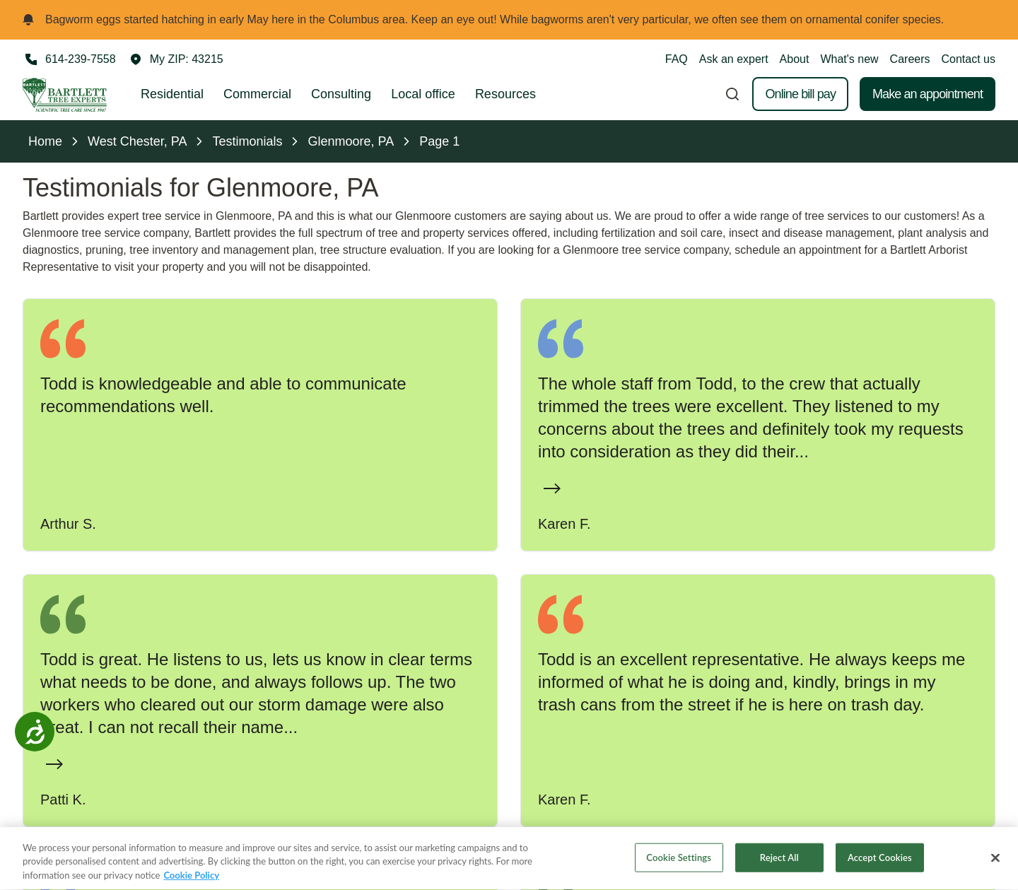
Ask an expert (733, 59)
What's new (849, 59)
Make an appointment (927, 94)
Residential (172, 94)
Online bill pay (800, 94)
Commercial (257, 94)
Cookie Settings (678, 863)
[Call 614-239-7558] (69, 59)
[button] (176, 59)
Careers (910, 59)
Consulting (341, 94)
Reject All (779, 863)
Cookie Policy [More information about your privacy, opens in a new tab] (191, 881)
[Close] (995, 863)
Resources (505, 94)
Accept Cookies (880, 863)
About (794, 59)
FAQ (676, 59)
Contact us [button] (968, 59)
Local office (423, 94)
